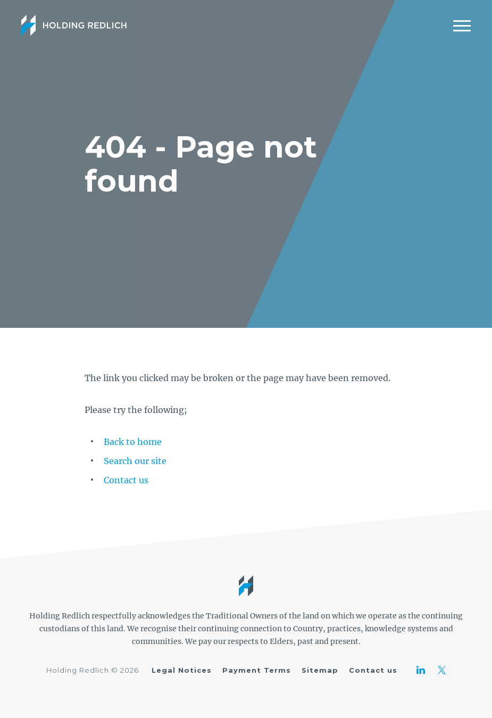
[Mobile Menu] (462, 25)
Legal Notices (182, 670)
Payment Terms (256, 670)
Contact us (126, 480)
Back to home (133, 441)
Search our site (135, 461)
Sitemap (320, 670)
